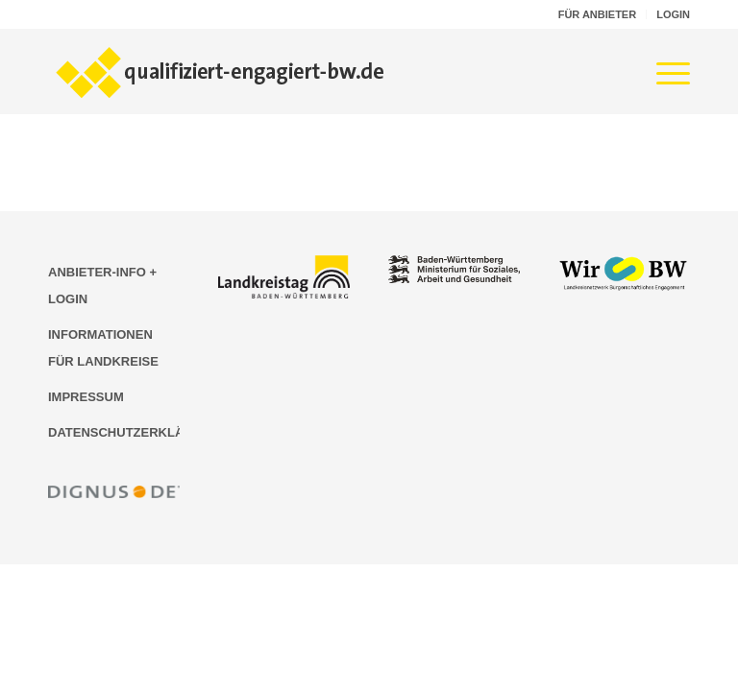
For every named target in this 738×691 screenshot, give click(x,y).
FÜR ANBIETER (597, 14)
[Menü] (663, 71)
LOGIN (673, 14)
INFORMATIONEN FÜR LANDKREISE (103, 348)
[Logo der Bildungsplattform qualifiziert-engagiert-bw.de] (221, 71)
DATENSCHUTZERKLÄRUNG (114, 432)
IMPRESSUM (86, 397)
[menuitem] (598, 14)
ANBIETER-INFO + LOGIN (102, 285)
